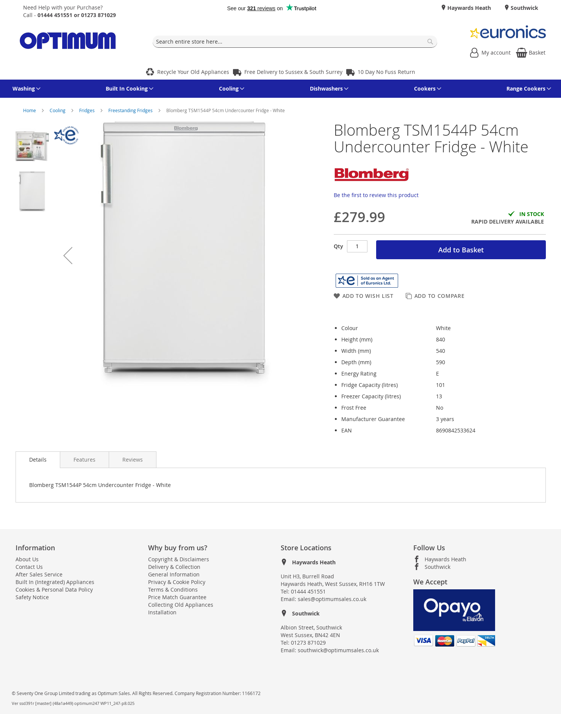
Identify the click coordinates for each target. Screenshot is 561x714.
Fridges (87, 110)
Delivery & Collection (174, 566)
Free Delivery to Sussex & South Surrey (293, 71)
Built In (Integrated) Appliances (55, 582)
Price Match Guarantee (177, 597)
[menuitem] (25, 89)
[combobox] (295, 42)
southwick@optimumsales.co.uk (338, 650)
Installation (162, 612)
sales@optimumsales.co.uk (332, 599)
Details (38, 459)
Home (30, 110)
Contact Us (29, 566)
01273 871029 (308, 642)
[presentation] (38, 459)
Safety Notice (32, 597)
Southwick (523, 7)
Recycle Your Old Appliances (193, 71)
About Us (27, 559)
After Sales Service (39, 574)
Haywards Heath (468, 7)
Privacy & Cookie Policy (176, 582)
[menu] (280, 89)
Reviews (132, 459)
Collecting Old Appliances (180, 604)
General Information (174, 574)
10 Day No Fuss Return (386, 71)
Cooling (58, 110)
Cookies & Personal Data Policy (54, 589)
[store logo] (68, 42)
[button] (68, 255)
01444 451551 (308, 591)
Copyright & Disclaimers (178, 559)
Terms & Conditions (173, 589)
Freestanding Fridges (131, 110)
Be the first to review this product (376, 195)
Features (84, 459)
